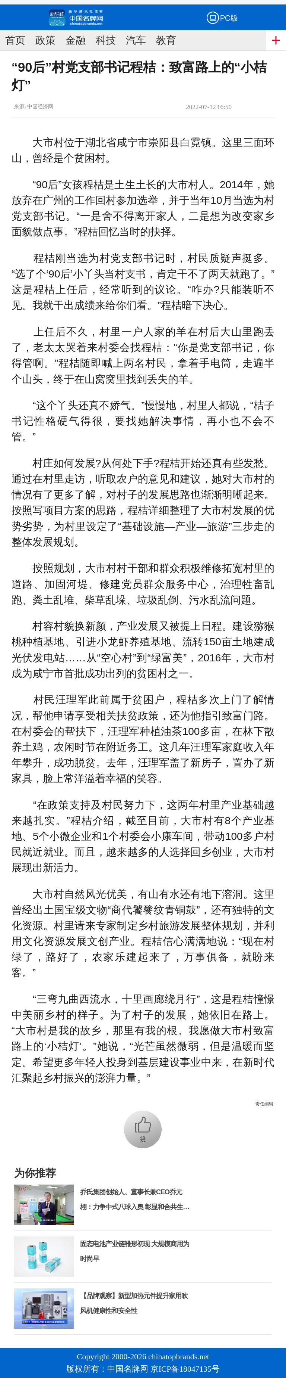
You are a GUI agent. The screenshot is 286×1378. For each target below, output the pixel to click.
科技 (106, 40)
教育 (166, 40)
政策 (45, 40)
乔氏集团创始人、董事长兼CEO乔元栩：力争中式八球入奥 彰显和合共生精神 (134, 1207)
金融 (76, 40)
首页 (15, 40)
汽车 (136, 40)
